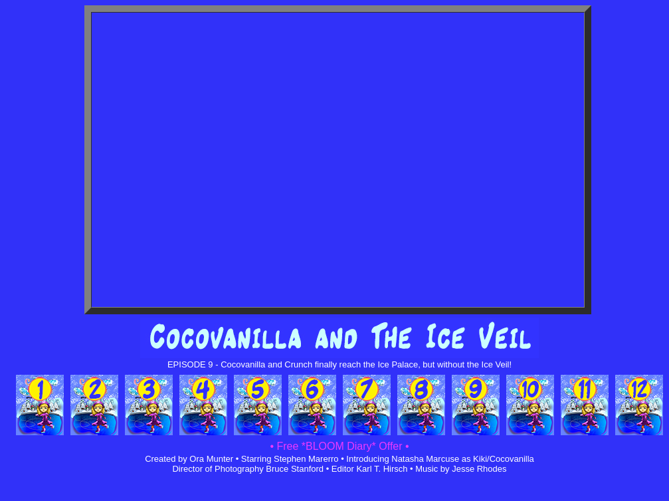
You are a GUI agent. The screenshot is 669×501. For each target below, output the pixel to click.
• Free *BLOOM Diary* (322, 446)
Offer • (392, 446)
